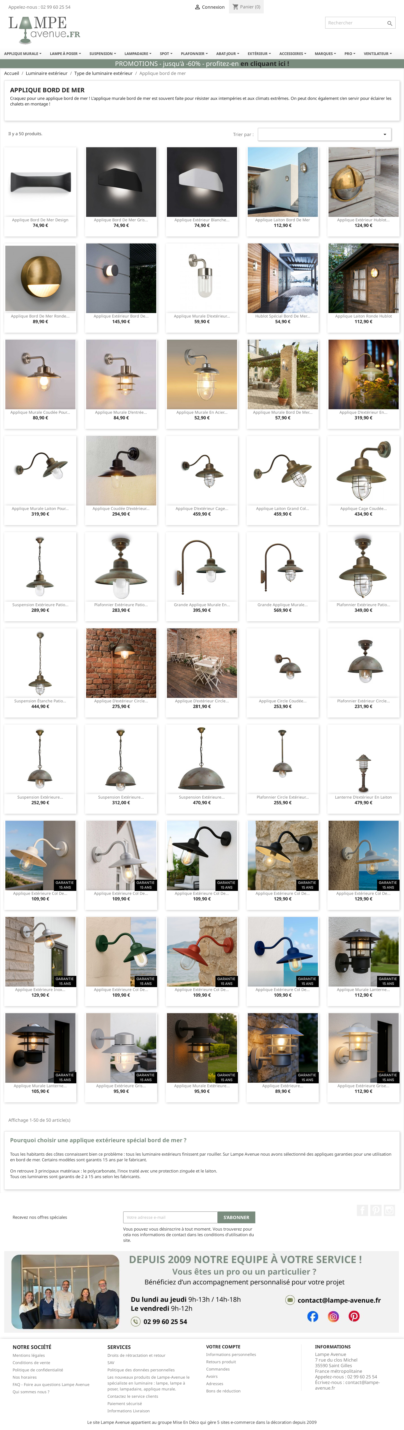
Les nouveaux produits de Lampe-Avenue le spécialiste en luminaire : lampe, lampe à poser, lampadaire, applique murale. (148, 1383)
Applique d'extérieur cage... (202, 508)
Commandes (218, 1369)
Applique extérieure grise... (363, 1085)
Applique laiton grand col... (282, 508)
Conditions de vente (31, 1362)
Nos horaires (25, 1377)
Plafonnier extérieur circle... (363, 700)
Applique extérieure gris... (121, 1085)
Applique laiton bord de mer (282, 219)
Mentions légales (29, 1355)
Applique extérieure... (282, 1085)
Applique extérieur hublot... (363, 219)
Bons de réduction (223, 1391)
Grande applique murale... (283, 604)
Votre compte (223, 1347)
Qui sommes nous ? (31, 1391)
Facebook (362, 1210)
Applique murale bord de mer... (283, 412)
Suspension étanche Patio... (40, 700)
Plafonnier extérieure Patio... (121, 604)
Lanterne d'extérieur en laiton (363, 797)
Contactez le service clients (132, 1396)
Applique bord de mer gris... (121, 219)
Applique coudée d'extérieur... (121, 508)
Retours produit (221, 1361)
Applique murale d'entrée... (121, 412)
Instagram (389, 1210)
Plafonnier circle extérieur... (283, 797)
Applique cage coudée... (363, 508)
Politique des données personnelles (141, 1369)
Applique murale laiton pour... (40, 508)
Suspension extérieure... (40, 797)
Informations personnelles (231, 1354)
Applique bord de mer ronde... (40, 316)
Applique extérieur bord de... (121, 316)
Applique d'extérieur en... (363, 412)
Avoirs (212, 1376)
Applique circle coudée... (283, 700)
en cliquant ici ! (264, 63)
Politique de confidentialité (38, 1369)
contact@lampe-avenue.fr (347, 1385)
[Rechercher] (360, 23)
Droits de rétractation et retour (136, 1355)
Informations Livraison (128, 1410)
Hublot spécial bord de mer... (282, 316)
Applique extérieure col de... (40, 893)
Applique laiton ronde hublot (363, 316)
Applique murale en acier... (202, 412)
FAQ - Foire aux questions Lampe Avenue (51, 1384)
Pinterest (376, 1210)
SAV (110, 1362)
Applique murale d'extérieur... (202, 316)
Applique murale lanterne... (363, 989)
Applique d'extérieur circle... (121, 700)
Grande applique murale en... (202, 604)
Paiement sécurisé (124, 1403)
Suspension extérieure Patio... (40, 604)
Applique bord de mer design (40, 219)
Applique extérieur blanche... (202, 219)
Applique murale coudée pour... (40, 412)
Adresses (214, 1383)
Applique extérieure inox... (40, 989)
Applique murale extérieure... (202, 1085)
